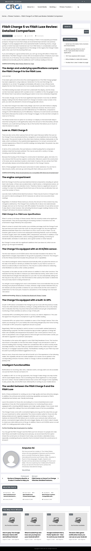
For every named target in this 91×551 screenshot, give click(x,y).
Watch (4, 514)
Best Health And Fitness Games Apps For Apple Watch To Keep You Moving (29, 495)
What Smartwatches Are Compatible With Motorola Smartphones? (37, 173)
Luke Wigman (47, 492)
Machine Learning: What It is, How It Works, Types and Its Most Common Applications (74, 50)
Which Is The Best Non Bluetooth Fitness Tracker (31, 295)
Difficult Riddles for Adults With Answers (77, 59)
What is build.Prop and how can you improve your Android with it (33, 535)
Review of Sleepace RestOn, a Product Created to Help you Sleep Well (18, 479)
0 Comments (40, 36)
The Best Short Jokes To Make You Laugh (77, 62)
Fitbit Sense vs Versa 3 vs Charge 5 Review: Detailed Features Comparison (44, 479)
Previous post (25, 476)
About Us (31, 7)
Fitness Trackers (66, 7)
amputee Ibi (19, 36)
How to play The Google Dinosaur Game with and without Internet (11, 535)
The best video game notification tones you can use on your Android (78, 535)
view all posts (26, 470)
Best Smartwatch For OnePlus (23, 428)
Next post (34, 476)
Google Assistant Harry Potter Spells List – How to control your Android (55, 535)
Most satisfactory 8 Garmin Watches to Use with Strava (9, 495)
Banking (53, 7)
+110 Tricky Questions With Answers (75, 56)
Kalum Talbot (27, 492)
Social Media (42, 7)
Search (68, 27)
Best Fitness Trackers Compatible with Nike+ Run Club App (48, 495)
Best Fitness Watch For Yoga (25, 64)
